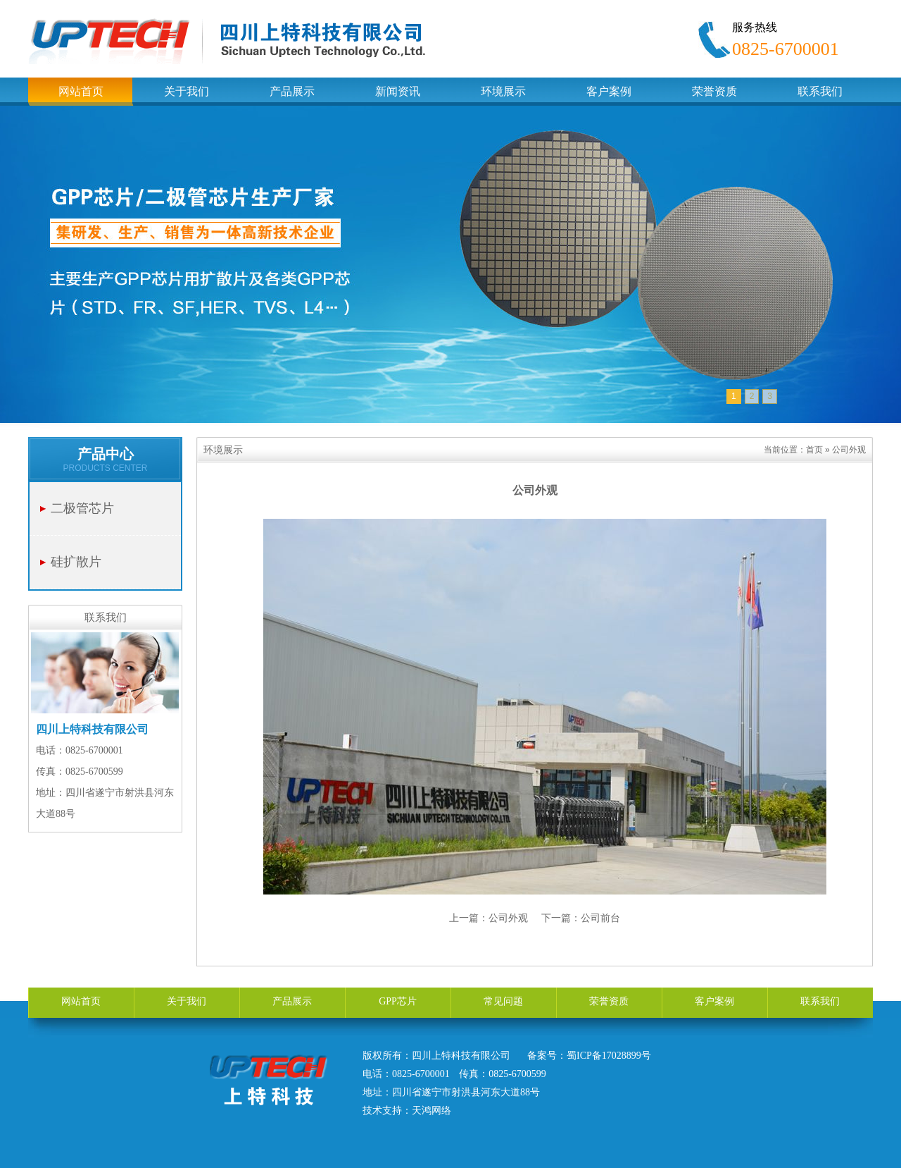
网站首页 (81, 1001)
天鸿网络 (431, 1110)
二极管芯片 (82, 508)
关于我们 (186, 1001)
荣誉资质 (609, 1001)
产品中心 (105, 454)
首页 (814, 450)
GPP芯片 (398, 1001)
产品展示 (292, 1001)
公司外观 (508, 917)
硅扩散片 (76, 562)
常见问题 (503, 1001)
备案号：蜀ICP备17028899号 (589, 1055)
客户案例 (714, 1001)
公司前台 (600, 917)
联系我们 (820, 1001)
